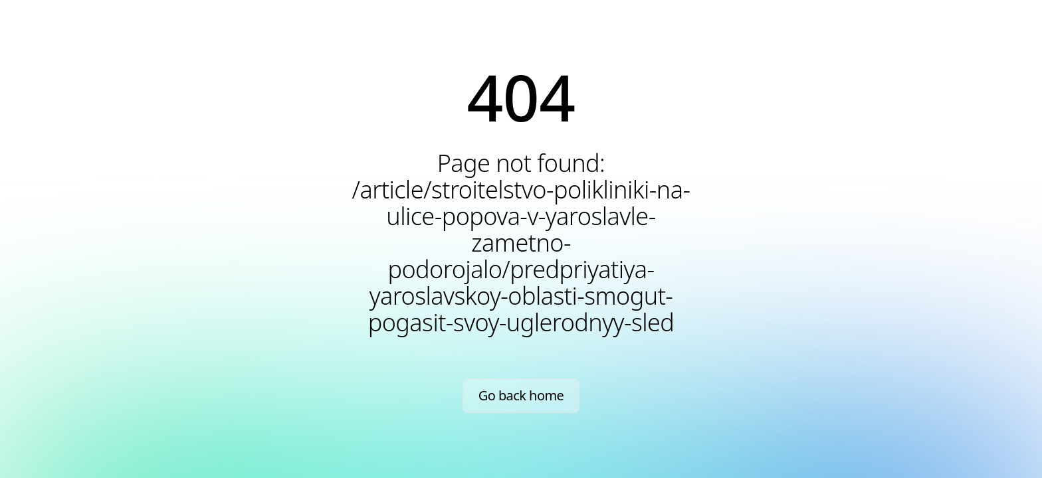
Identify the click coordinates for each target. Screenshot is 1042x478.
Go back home (521, 395)
